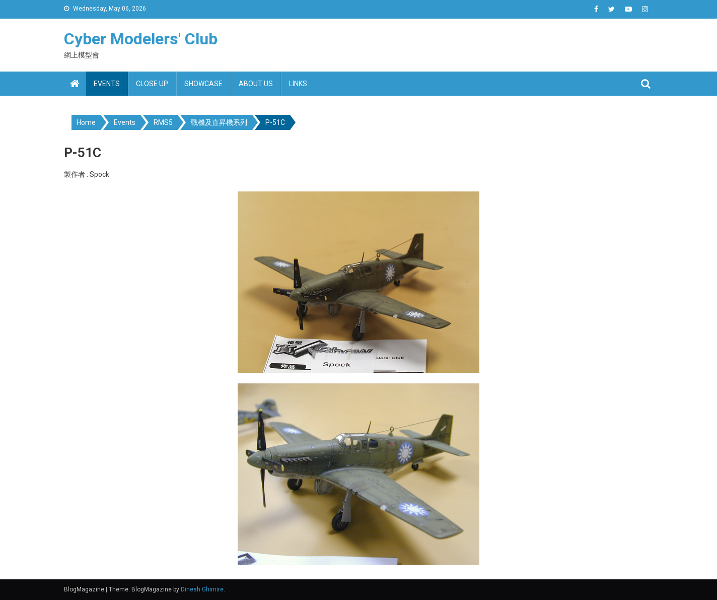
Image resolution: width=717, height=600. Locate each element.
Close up (152, 84)
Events (107, 84)
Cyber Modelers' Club (141, 38)
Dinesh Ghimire (202, 589)
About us (256, 84)
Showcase (203, 84)
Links (298, 84)
